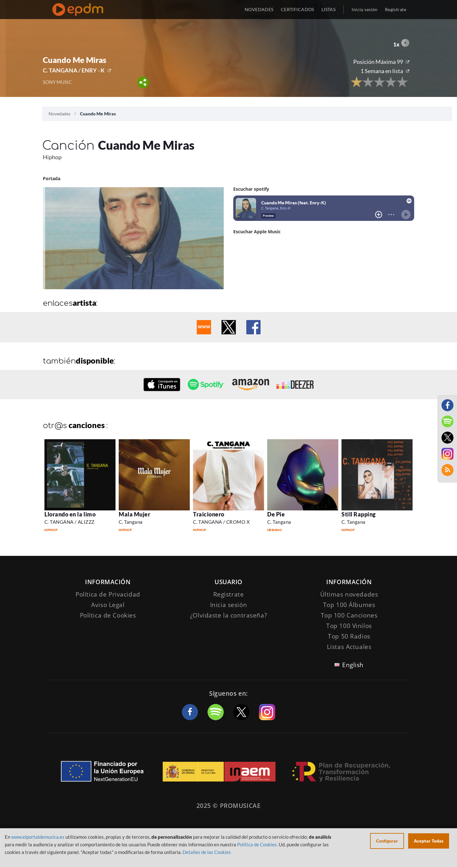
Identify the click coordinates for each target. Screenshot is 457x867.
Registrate (228, 594)
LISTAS (328, 9)
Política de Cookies (108, 615)
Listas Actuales (349, 647)
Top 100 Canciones (349, 615)
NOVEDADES (259, 9)
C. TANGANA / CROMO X (221, 522)
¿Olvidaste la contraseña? (228, 615)
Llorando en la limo (70, 514)
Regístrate (395, 9)
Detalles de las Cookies (206, 852)
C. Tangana (131, 522)
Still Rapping (358, 514)
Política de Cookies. (257, 844)
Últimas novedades (349, 594)
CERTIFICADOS (297, 9)
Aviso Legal (107, 605)
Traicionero (208, 514)
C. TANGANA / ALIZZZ (69, 522)
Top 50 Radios (349, 636)
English (353, 665)
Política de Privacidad (108, 594)
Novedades (59, 113)
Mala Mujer (134, 514)
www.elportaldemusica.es (37, 837)
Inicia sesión (364, 9)
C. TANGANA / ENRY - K (74, 70)
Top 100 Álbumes (349, 605)
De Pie (276, 514)
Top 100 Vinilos (349, 626)
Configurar (387, 840)
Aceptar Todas (428, 840)
